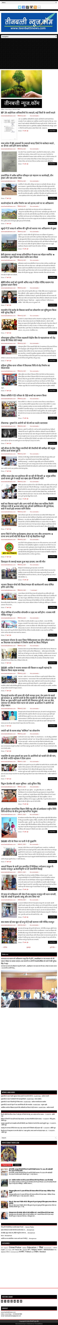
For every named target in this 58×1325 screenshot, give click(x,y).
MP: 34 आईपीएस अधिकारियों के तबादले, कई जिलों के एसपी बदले (28, 112)
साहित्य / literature (40, 1252)
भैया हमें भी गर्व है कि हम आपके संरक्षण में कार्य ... (12, 1227)
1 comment (33, 590)
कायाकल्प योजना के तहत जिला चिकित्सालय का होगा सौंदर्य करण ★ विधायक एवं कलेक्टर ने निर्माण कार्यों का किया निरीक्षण (28, 641)
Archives (17, 1165)
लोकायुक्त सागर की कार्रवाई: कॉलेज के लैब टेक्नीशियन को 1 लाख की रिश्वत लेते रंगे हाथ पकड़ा (31, 1212)
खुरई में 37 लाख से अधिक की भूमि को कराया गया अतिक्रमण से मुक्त (28, 228)
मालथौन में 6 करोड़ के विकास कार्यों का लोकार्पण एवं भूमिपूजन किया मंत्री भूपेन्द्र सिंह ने (28, 311)
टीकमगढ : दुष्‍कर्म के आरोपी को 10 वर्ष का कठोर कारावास (24, 423)
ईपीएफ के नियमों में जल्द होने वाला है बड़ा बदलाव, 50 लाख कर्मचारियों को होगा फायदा (21, 1119)
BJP (2, 1247)
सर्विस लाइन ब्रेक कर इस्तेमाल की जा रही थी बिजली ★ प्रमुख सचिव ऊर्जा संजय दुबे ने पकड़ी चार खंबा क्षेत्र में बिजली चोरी (28, 477)
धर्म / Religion (32, 1250)
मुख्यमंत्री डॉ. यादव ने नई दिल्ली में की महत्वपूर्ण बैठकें (13, 1099)
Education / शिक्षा (35, 1247)
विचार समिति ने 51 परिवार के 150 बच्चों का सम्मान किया (24, 395)
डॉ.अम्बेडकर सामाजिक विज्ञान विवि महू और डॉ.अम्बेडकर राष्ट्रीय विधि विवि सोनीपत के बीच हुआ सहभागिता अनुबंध (28, 809)
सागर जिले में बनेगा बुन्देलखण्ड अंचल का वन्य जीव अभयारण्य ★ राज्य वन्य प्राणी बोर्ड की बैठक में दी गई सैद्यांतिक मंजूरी (27, 534)
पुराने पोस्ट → (53, 947)
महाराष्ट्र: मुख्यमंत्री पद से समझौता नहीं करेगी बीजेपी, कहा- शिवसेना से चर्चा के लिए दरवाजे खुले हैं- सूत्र (25, 1123)
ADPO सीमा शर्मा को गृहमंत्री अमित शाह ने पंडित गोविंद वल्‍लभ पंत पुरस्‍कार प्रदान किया (27, 283)
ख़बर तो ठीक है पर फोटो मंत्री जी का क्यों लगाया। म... (13, 1230)
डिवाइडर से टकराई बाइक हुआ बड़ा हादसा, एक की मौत (23, 561)
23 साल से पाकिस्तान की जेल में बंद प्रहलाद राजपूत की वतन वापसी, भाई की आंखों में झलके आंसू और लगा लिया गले (28, 895)
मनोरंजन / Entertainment (12, 1252)
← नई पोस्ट (4, 947)
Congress (6, 1247)
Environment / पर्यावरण (50, 1247)
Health (3, 1250)
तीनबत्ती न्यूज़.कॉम (34, 1321)
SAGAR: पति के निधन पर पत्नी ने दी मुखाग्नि (18, 841)
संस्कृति (32, 1252)
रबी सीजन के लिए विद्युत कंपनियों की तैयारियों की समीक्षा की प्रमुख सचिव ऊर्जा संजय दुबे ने (28, 449)
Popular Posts (7, 1165)
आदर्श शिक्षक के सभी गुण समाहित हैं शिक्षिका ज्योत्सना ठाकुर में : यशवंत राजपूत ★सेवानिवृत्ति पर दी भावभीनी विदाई (27, 867)
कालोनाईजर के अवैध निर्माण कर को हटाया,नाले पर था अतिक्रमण (27, 203)
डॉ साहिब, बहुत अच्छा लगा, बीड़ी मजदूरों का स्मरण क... (14, 1233)
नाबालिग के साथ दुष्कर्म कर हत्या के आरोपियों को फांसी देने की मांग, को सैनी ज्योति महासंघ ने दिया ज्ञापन (28, 756)
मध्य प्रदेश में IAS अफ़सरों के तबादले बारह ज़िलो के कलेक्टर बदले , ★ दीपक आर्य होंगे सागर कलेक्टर (28, 144)
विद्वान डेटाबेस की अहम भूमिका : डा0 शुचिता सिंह (21, 783)
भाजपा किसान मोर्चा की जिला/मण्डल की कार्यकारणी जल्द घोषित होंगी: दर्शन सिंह (27, 585)
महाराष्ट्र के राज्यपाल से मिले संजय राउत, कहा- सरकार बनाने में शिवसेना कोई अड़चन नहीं (21, 1128)
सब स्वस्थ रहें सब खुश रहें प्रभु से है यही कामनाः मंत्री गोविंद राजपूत (27, 922)
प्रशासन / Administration (46, 1250)
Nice (2, 1235)
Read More (52, 130)
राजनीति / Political (25, 1252)
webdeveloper (22, 1323)
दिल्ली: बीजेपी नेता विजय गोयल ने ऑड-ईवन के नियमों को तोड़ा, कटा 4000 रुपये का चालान (22, 1114)
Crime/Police (15, 1247)
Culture (24, 1247)
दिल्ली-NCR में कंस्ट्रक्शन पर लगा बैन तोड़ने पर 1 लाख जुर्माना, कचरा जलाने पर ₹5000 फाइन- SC (24, 1130)
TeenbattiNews (39, 1323)
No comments (34, 116)
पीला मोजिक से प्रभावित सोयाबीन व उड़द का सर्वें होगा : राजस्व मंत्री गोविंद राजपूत (28, 613)
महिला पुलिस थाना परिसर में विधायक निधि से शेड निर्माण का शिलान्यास (25, 366)
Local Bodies (8, 1250)
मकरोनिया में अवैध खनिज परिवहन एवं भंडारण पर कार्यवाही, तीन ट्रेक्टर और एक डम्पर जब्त (27, 176)
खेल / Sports (23, 1250)
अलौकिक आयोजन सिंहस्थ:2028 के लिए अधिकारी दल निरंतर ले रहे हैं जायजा (19, 1107)
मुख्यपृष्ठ (28, 947)
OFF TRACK (15, 1250)
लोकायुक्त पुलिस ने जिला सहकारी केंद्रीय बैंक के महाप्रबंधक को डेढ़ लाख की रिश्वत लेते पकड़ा (28, 338)
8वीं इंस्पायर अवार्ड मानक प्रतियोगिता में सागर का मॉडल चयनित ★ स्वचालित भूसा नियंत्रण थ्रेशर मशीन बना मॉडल (28, 255)
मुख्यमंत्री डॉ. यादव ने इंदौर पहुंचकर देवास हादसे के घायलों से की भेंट (17, 1096)
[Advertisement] (29, 53)
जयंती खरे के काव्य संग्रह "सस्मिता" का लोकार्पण (20, 730)
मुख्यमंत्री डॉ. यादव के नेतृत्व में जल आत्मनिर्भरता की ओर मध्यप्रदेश (16, 1104)
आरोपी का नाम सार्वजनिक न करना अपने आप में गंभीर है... (14, 1238)
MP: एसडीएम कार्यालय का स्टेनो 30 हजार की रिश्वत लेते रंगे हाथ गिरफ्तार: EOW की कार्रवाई (31, 1180)
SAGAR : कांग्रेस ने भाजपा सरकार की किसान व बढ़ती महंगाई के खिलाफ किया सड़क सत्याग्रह (26, 668)
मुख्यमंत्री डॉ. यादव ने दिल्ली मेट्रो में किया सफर (12, 1101)
